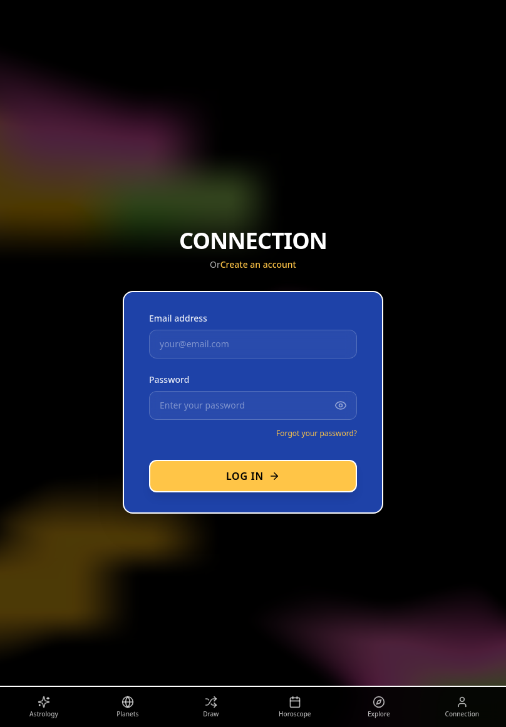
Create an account (258, 264)
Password (169, 379)
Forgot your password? (316, 433)
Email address (178, 318)
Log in (253, 476)
